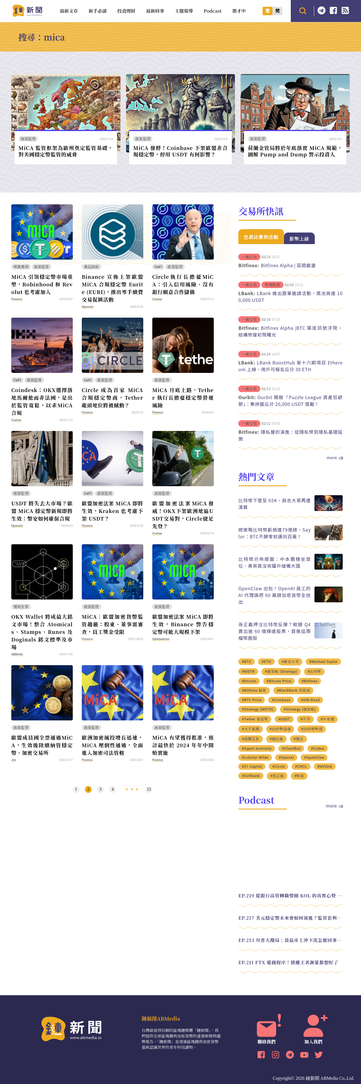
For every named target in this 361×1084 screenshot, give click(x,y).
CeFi (158, 267)
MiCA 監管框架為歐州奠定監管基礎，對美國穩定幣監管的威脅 (66, 151)
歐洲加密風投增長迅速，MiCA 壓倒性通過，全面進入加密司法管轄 (112, 745)
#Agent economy (257, 748)
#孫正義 (277, 776)
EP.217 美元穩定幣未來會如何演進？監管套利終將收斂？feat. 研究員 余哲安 (290, 918)
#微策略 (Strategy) (281, 671)
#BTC (246, 662)
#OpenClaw (314, 757)
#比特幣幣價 (311, 729)
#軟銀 (299, 776)
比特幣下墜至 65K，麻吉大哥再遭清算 (274, 503)
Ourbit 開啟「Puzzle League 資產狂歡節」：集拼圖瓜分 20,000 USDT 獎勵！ (290, 400)
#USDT (284, 719)
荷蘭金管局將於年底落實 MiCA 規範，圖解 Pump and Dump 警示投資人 (295, 151)
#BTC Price (251, 700)
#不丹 (305, 719)
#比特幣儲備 (280, 729)
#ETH (266, 662)
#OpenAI (286, 757)
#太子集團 (250, 729)
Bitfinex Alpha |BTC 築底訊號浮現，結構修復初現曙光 (290, 331)
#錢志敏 (276, 739)
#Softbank (251, 776)
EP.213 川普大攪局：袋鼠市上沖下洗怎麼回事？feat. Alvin (290, 940)
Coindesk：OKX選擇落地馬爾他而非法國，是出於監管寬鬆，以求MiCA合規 (42, 401)
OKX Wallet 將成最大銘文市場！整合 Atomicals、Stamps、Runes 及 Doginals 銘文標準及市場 (42, 632)
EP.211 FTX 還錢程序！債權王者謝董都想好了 (288, 962)
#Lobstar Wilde (255, 757)
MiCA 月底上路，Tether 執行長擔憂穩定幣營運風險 (183, 397)
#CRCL (301, 766)
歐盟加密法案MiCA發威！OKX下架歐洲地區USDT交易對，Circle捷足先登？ (183, 514)
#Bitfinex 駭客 (254, 690)
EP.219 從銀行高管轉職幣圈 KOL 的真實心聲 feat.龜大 (290, 895)
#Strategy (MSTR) (257, 709)
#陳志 (298, 739)
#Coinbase (281, 700)
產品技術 (91, 267)
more (335, 457)
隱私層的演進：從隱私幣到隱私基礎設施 (290, 435)
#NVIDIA (325, 766)
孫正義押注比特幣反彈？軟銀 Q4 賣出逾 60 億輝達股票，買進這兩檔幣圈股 (274, 631)
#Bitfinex (309, 681)
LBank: (246, 293)
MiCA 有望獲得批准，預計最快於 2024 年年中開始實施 (183, 745)
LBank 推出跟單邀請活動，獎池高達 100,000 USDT (290, 296)
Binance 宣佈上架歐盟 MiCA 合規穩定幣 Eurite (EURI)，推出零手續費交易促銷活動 (112, 288)
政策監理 (28, 139)
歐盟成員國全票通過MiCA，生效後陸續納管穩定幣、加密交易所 (42, 745)
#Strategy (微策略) (299, 709)
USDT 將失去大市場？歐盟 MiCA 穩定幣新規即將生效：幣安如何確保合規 (42, 510)
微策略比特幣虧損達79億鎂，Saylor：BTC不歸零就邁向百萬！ (274, 533)
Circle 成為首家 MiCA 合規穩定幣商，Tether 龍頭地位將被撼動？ (112, 397)
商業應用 (21, 267)
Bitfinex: (248, 265)
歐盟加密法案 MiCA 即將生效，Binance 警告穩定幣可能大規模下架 (183, 624)
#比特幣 (314, 671)
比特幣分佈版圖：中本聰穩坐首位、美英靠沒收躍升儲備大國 (274, 562)
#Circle (278, 766)
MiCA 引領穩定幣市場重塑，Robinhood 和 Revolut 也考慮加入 (42, 284)
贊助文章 (21, 607)
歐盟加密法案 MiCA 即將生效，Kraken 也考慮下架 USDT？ (112, 510)
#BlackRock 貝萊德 (293, 690)
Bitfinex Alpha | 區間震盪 (288, 265)
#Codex (317, 748)
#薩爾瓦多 (250, 739)
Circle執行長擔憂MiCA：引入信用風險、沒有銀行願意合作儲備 (183, 284)
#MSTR (248, 671)
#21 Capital (252, 766)
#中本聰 (327, 719)
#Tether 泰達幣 (255, 719)
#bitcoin (249, 681)
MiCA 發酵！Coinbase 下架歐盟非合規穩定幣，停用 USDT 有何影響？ (180, 151)
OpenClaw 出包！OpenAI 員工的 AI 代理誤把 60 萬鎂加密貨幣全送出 (274, 595)
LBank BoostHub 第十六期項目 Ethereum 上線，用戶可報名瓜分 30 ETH (290, 366)
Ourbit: (247, 397)
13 (149, 789)
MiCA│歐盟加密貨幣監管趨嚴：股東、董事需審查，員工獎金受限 (112, 624)
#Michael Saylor (323, 662)
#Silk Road (310, 700)
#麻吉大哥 (290, 662)
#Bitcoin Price (279, 681)
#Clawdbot (291, 748)
